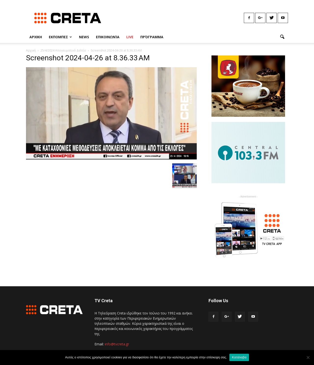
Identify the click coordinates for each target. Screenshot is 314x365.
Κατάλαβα (239, 357)
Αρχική (31, 50)
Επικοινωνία (107, 37)
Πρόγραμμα (151, 37)
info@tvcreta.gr (117, 344)
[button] (282, 37)
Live (129, 37)
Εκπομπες (60, 37)
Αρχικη (35, 37)
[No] (307, 357)
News (84, 37)
